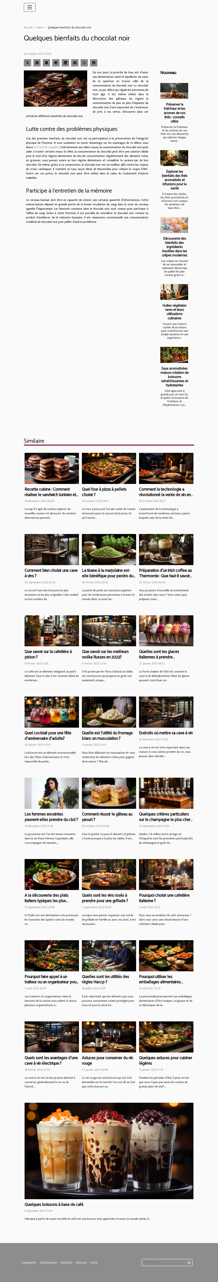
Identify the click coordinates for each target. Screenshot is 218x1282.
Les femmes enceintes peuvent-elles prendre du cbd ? (51, 817)
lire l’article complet (46, 147)
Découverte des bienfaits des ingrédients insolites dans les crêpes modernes (174, 247)
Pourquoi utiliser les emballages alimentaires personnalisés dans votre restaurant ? (160, 985)
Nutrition (66, 1262)
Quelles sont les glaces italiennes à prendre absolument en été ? (159, 657)
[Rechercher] (167, 1262)
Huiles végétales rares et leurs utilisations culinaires (174, 312)
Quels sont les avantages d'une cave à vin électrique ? (51, 1061)
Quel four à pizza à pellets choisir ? (104, 492)
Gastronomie (48, 1262)
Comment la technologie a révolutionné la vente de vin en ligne (165, 495)
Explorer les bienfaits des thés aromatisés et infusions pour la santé (174, 180)
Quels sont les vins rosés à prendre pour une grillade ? (105, 898)
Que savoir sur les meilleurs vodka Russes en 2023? (105, 654)
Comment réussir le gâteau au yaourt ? (107, 817)
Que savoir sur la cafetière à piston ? (48, 654)
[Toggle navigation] (29, 7)
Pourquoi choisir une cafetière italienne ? (164, 898)
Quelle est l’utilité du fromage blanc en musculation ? (107, 736)
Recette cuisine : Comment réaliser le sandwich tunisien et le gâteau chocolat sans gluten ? (51, 497)
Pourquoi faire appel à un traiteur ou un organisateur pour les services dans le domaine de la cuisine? (51, 985)
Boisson (81, 1262)
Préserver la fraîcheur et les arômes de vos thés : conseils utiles (174, 113)
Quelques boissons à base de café (54, 1204)
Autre (40, 27)
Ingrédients (29, 1262)
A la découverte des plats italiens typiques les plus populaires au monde (46, 901)
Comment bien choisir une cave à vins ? (51, 573)
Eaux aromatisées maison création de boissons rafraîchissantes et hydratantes (174, 377)
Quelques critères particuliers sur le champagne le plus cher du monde (164, 820)
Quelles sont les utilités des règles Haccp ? (105, 980)
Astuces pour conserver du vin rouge (107, 1061)
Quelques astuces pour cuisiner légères (165, 1061)
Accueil (28, 27)
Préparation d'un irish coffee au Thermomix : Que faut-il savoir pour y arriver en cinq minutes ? (165, 576)
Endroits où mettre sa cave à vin (166, 733)
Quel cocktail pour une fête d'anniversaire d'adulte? (48, 736)
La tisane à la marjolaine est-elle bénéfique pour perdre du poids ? (107, 576)
